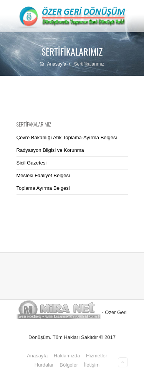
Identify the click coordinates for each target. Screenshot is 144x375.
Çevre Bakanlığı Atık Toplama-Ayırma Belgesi (67, 137)
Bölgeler (69, 365)
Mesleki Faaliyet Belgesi (43, 175)
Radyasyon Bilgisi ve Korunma (50, 150)
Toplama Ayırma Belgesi (43, 188)
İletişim (91, 365)
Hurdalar (44, 365)
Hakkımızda (67, 356)
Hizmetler (96, 356)
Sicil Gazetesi (32, 163)
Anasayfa (53, 64)
